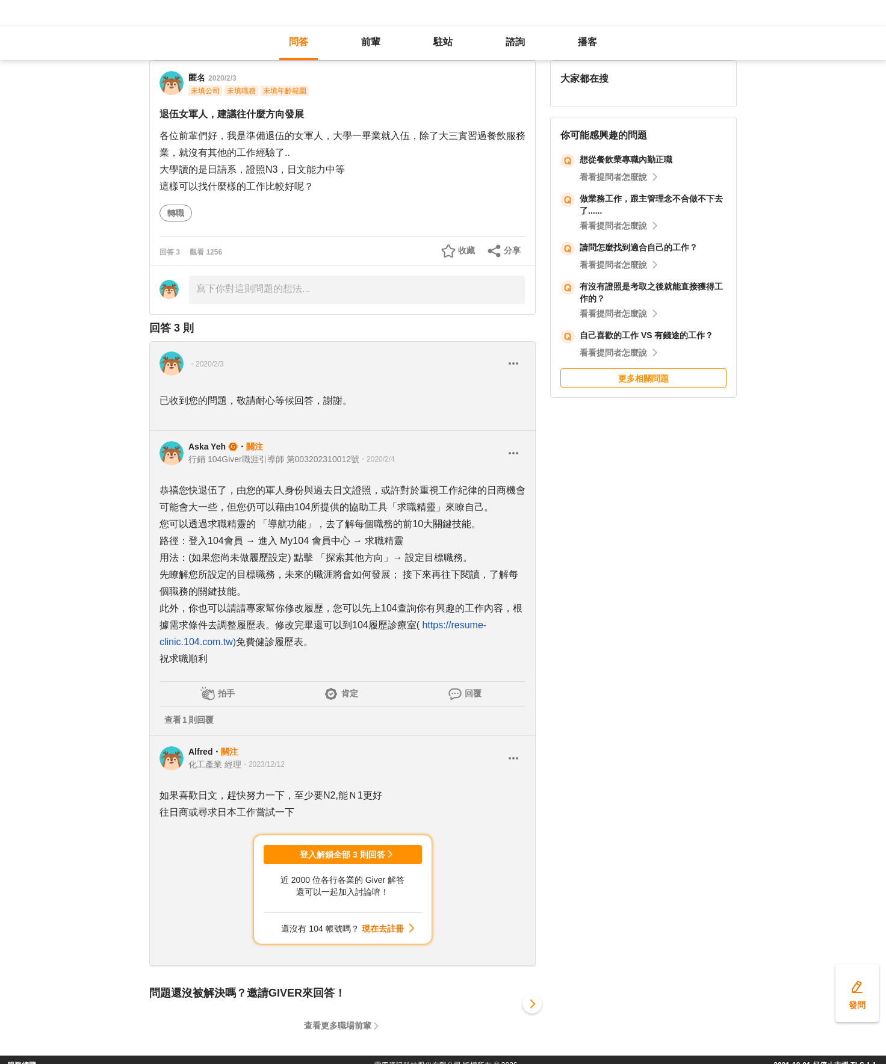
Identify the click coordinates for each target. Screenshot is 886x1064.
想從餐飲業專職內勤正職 (626, 159)
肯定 (349, 693)
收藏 (466, 250)
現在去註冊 (383, 928)
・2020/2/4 (377, 459)
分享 (512, 250)
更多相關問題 (643, 378)
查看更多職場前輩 (337, 1025)
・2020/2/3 (206, 364)
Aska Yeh (207, 446)
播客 (587, 42)
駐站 (443, 42)
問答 (298, 42)
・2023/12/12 (263, 764)
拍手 (226, 693)
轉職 (175, 213)
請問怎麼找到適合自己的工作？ (639, 247)
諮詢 (515, 42)
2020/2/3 (222, 78)
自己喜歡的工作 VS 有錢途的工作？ (646, 335)
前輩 (370, 42)
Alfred (200, 751)
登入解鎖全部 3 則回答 (342, 854)
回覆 (473, 693)
